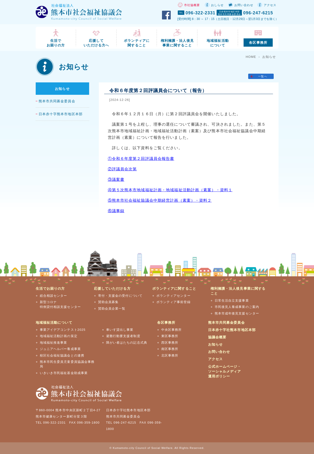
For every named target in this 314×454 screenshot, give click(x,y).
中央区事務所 (171, 330)
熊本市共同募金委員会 (57, 101)
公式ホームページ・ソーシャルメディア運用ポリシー (224, 371)
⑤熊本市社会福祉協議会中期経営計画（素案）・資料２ (160, 200)
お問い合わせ (244, 5)
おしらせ (217, 5)
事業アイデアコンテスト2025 (63, 330)
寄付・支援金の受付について (120, 295)
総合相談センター (53, 295)
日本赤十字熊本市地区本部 (61, 114)
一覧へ (262, 76)
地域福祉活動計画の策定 (58, 336)
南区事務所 (169, 349)
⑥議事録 (116, 211)
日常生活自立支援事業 (232, 300)
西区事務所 (169, 342)
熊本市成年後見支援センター (237, 313)
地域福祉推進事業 (53, 342)
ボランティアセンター (173, 295)
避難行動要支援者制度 (123, 336)
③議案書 (116, 179)
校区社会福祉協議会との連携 (62, 355)
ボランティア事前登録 (173, 302)
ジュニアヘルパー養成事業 (60, 349)
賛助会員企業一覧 (112, 308)
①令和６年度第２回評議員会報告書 (141, 159)
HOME (251, 57)
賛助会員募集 (108, 302)
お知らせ (269, 57)
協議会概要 (217, 337)
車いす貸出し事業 (120, 330)
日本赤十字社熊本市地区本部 (232, 330)
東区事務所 (169, 336)
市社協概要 (192, 5)
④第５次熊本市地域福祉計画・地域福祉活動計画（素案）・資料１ (170, 190)
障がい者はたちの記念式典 (126, 342)
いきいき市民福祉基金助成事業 (64, 373)
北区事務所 (169, 355)
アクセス (270, 5)
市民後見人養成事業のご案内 (237, 307)
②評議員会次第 (122, 169)
